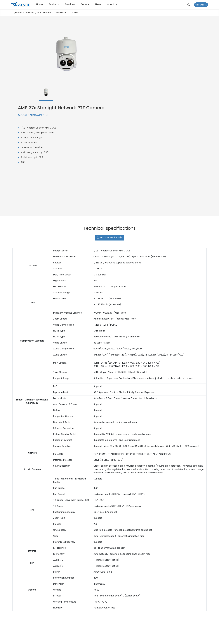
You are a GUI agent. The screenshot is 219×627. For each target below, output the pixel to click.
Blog (195, 596)
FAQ (195, 588)
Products (54, 4)
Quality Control (142, 592)
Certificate (140, 596)
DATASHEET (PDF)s (109, 159)
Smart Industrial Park (81, 600)
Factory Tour (141, 588)
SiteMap (173, 622)
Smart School (78, 604)
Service (85, 4)
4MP (76, 12)
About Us (112, 4)
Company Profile (143, 584)
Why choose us (142, 600)
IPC (17, 584)
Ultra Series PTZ (63, 12)
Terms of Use (185, 622)
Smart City (76, 588)
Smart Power (77, 596)
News (98, 4)
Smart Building (78, 584)
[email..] (145, 560)
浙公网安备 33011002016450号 (73, 623)
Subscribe (171, 559)
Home (39, 4)
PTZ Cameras (44, 12)
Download (198, 592)
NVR (18, 592)
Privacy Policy (200, 622)
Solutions (70, 4)
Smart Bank (77, 592)
